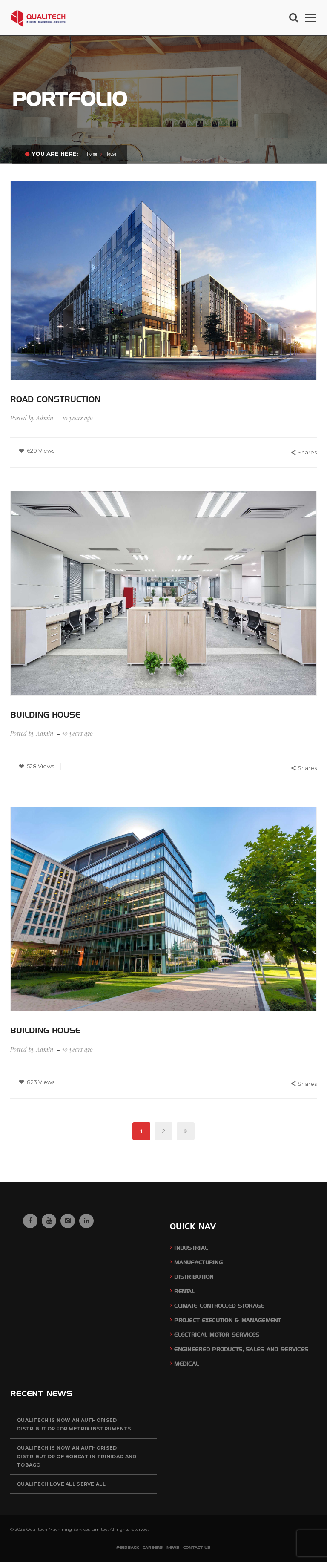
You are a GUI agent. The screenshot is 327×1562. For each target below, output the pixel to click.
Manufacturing (198, 1262)
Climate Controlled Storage (219, 1306)
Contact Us (197, 1547)
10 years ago (78, 418)
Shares (304, 453)
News (173, 1547)
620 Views (36, 450)
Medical (186, 1364)
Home (92, 154)
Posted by (31, 418)
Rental (184, 1291)
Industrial (191, 1248)
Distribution (193, 1277)
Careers (153, 1547)
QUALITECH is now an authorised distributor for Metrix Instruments (74, 1424)
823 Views (36, 1082)
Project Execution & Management (227, 1320)
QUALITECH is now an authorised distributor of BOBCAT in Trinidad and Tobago (76, 1456)
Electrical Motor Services (216, 1335)
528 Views (36, 766)
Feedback (127, 1547)
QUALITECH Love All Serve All (61, 1484)
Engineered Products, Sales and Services (241, 1349)
